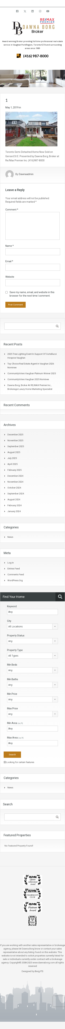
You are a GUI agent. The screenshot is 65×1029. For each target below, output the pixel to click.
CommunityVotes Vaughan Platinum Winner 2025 (31, 373)
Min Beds (12, 664)
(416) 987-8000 (35, 56)
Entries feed (13, 568)
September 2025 (15, 446)
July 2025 (12, 458)
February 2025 (14, 470)
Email (9, 261)
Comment (11, 209)
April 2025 (12, 464)
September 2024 (15, 493)
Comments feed (15, 574)
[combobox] (32, 626)
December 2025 (15, 434)
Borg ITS (39, 971)
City (9, 621)
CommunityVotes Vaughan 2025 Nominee (28, 379)
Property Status (15, 635)
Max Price (12, 708)
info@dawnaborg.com (41, 3)
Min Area (15, 723)
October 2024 (14, 487)
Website (9, 276)
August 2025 (13, 452)
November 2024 (15, 481)
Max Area (15, 737)
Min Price (12, 693)
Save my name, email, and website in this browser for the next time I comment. (32, 294)
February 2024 (14, 505)
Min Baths (12, 679)
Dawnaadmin (26, 174)
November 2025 (15, 440)
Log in (10, 562)
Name (9, 245)
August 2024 (13, 499)
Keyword (12, 606)
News (10, 537)
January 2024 (14, 511)
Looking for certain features (19, 762)
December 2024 (15, 476)
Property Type (15, 650)
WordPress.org (15, 580)
